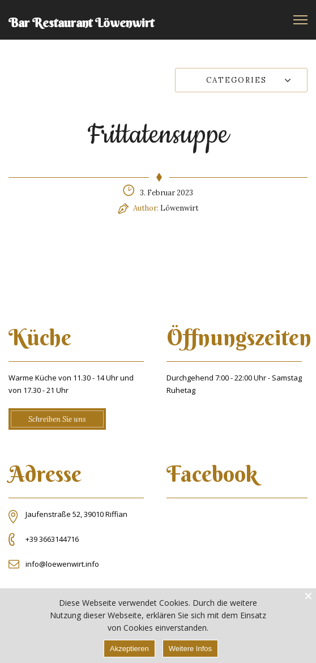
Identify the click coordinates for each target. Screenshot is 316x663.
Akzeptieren (129, 648)
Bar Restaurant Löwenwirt (81, 23)
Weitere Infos (190, 648)
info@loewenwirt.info (62, 564)
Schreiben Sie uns (57, 419)
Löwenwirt (179, 208)
